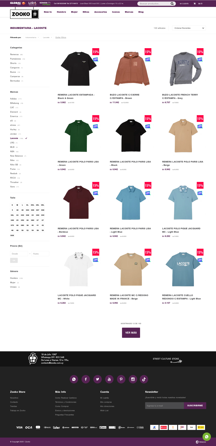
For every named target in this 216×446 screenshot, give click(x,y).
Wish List (104, 410)
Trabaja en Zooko (17, 410)
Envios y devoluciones (65, 410)
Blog (141, 11)
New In (48, 11)
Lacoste (46, 37)
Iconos (116, 11)
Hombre (61, 11)
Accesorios (100, 11)
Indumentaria (30, 37)
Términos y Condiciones (65, 402)
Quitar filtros (60, 37)
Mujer (74, 11)
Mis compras (106, 402)
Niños (86, 11)
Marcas (129, 11)
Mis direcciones (107, 406)
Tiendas (13, 406)
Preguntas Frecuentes (64, 414)
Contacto (14, 402)
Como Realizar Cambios (66, 397)
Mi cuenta (104, 397)
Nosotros (14, 397)
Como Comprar (62, 406)
